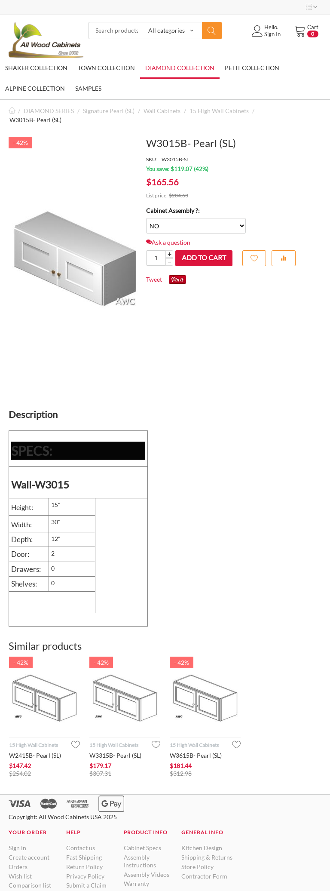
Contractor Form (204, 876)
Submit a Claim (86, 885)
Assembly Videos (146, 874)
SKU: (151, 159)
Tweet (154, 279)
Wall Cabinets (162, 110)
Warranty (136, 883)
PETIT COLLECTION (252, 67)
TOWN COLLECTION (106, 67)
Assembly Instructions (140, 861)
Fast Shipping (84, 857)
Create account (29, 857)
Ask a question (168, 242)
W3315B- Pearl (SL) (115, 755)
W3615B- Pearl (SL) (196, 755)
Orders (18, 866)
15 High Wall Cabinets (219, 110)
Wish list (20, 876)
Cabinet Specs (142, 847)
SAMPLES (88, 88)
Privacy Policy (85, 876)
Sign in (17, 847)
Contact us (80, 847)
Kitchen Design (201, 847)
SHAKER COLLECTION (36, 67)
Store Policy (197, 866)
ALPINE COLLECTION (35, 88)
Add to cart (204, 257)
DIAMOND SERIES (49, 110)
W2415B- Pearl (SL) (35, 755)
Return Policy (84, 866)
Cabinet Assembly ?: (173, 210)
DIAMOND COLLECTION (179, 67)
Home (12, 110)
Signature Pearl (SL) (108, 110)
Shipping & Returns (206, 857)
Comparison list (30, 885)
